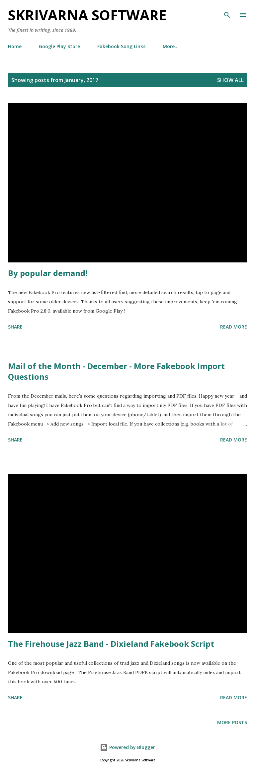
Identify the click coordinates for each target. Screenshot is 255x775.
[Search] (227, 12)
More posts (232, 722)
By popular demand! (47, 272)
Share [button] (15, 327)
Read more (233, 327)
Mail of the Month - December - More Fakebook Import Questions (116, 371)
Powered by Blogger (127, 747)
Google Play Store (59, 46)
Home (15, 46)
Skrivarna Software (87, 14)
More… (171, 46)
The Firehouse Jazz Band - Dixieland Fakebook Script (111, 643)
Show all (230, 80)
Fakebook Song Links (121, 46)
